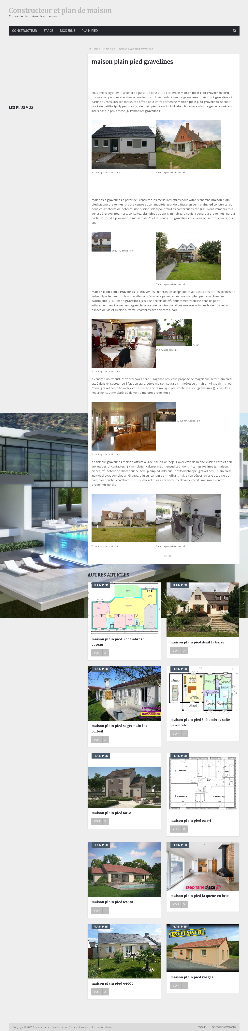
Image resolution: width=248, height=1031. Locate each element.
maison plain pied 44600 (113, 983)
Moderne (68, 30)
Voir (100, 653)
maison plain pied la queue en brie (199, 896)
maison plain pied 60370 (112, 813)
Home (96, 49)
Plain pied (91, 30)
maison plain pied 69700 (112, 902)
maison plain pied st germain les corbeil (119, 728)
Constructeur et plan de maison (60, 10)
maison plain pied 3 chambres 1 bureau (118, 641)
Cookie (201, 1027)
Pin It (167, 556)
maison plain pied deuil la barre (197, 642)
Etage (49, 30)
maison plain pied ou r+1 (190, 821)
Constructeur (24, 30)
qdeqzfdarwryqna (224, 1027)
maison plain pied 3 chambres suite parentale (200, 722)
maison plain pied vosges (191, 977)
